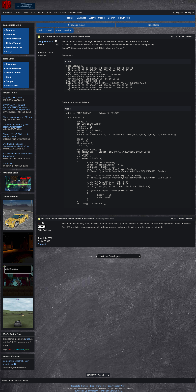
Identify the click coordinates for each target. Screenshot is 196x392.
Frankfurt (42, 244)
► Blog (7, 77)
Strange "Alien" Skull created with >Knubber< (16, 135)
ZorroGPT (7, 163)
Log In (189, 12)
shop (105, 386)
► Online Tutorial (12, 43)
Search (111, 18)
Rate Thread (64, 30)
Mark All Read (21, 380)
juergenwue (8, 361)
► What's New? (11, 85)
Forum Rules (8, 380)
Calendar (81, 18)
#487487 (189, 219)
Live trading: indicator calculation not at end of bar (16, 145)
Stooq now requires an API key (17, 117)
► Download (9, 34)
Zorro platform (95, 386)
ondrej (6, 364)
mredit (13, 364)
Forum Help (124, 18)
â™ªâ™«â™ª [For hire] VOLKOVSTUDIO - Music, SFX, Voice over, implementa (16, 107)
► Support (8, 81)
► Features (9, 30)
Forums (8, 12)
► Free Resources (12, 47)
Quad (27, 339)
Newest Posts (10, 92)
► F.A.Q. (7, 51)
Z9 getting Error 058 (12, 97)
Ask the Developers (24, 12)
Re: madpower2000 (104, 219)
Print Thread (45, 30)
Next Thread (155, 25)
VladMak (19, 361)
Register (178, 12)
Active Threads (97, 18)
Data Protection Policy (116, 386)
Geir (26, 361)
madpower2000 (45, 41)
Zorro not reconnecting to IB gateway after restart (16, 125)
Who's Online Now (12, 334)
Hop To (93, 256)
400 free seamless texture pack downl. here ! (18, 154)
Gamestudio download (79, 386)
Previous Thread (75, 25)
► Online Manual (12, 38)
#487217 (189, 36)
